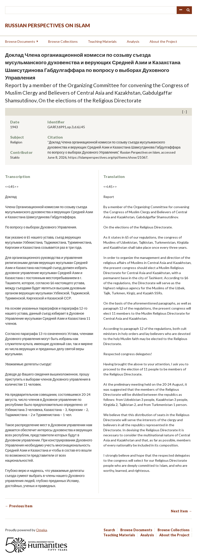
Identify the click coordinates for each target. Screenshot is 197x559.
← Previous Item (18, 506)
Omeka (41, 530)
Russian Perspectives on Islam (47, 25)
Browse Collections (63, 41)
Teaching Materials (102, 41)
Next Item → (181, 511)
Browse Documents (20, 41)
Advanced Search (180, 10)
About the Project (163, 41)
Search (188, 10)
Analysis (133, 41)
